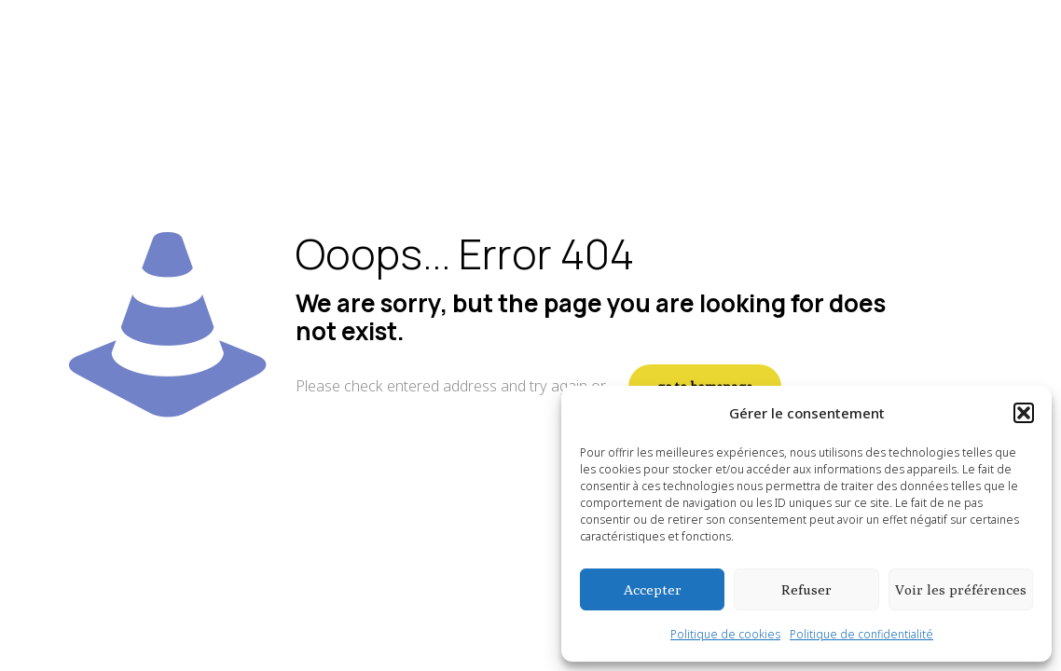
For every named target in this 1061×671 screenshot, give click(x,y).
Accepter (653, 589)
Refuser (806, 589)
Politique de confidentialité (861, 634)
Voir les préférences (961, 589)
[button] (1023, 413)
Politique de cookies (725, 634)
